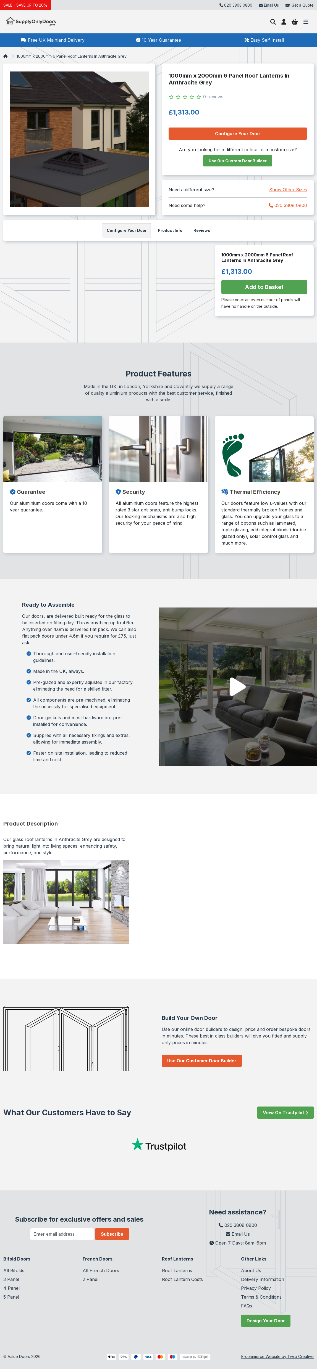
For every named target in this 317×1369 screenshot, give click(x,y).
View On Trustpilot (285, 1112)
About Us (251, 1270)
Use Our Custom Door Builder (238, 160)
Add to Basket (264, 287)
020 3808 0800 (288, 205)
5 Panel (11, 1297)
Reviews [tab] (201, 230)
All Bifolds (13, 1270)
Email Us (269, 5)
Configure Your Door (237, 133)
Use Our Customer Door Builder (201, 1060)
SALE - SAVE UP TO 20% (26, 5)
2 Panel (90, 1279)
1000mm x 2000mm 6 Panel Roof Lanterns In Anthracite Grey (72, 56)
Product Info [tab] (170, 230)
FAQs (246, 1306)
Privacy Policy (256, 1288)
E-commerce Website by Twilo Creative (277, 1356)
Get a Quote (299, 5)
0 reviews (213, 96)
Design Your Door (266, 1320)
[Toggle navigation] (306, 21)
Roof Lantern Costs (182, 1279)
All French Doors (101, 1270)
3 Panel (11, 1279)
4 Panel (11, 1288)
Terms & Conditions (261, 1297)
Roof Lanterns (177, 1270)
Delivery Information (262, 1279)
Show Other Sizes (288, 189)
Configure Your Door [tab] (127, 230)
